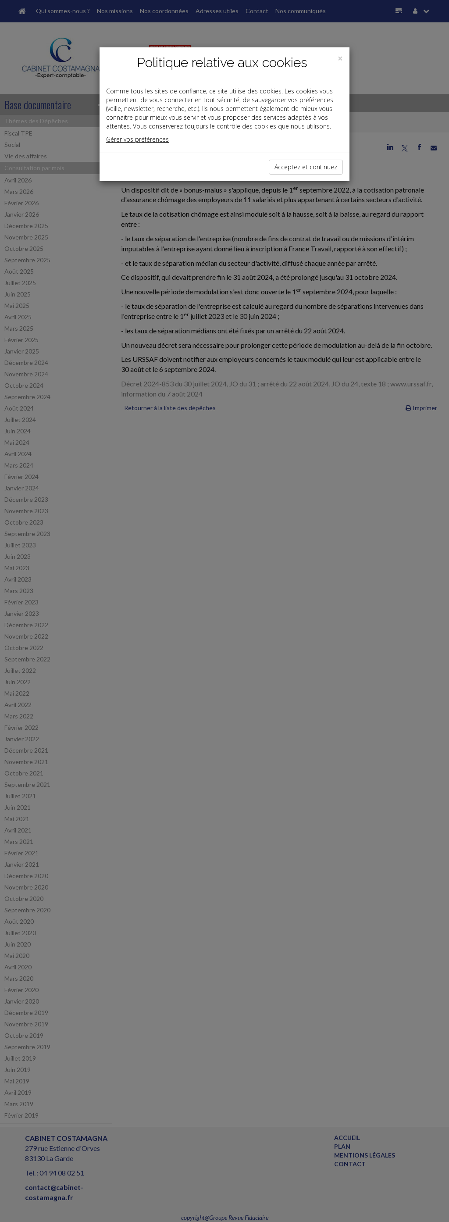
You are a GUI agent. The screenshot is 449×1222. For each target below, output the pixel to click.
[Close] (340, 58)
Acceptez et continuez (305, 167)
